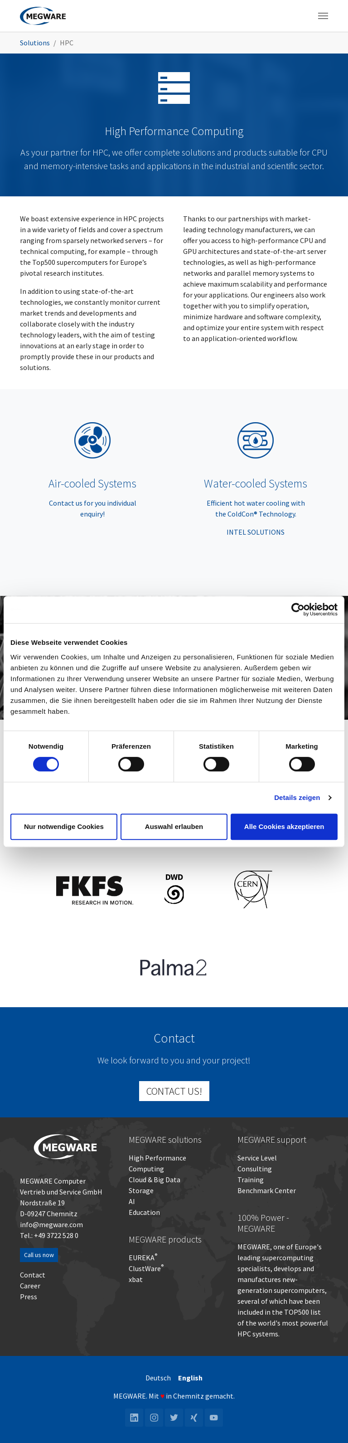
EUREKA (142, 1257)
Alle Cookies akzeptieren (284, 826)
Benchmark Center (266, 1190)
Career (30, 1285)
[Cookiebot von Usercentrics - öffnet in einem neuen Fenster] (298, 609)
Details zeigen (297, 797)
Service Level (257, 1157)
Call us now (39, 1255)
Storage (141, 1190)
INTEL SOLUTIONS (256, 531)
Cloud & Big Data (154, 1179)
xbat (136, 1279)
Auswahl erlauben (174, 826)
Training (250, 1179)
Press (28, 1296)
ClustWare (146, 1268)
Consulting (254, 1168)
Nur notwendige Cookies (64, 826)
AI (132, 1201)
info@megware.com (51, 1224)
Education (144, 1212)
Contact (32, 1274)
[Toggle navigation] (323, 16)
